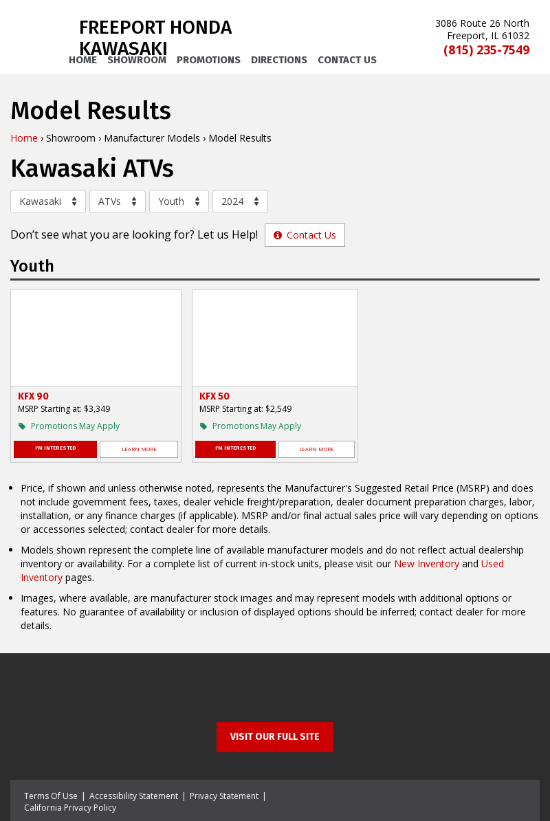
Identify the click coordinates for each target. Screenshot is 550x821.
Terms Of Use (51, 796)
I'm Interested (55, 448)
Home (83, 60)
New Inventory (426, 563)
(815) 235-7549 (486, 50)
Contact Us (347, 60)
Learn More (139, 449)
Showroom (136, 60)
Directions (279, 60)
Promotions (209, 60)
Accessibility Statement (133, 796)
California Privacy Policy (70, 807)
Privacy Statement (224, 796)
